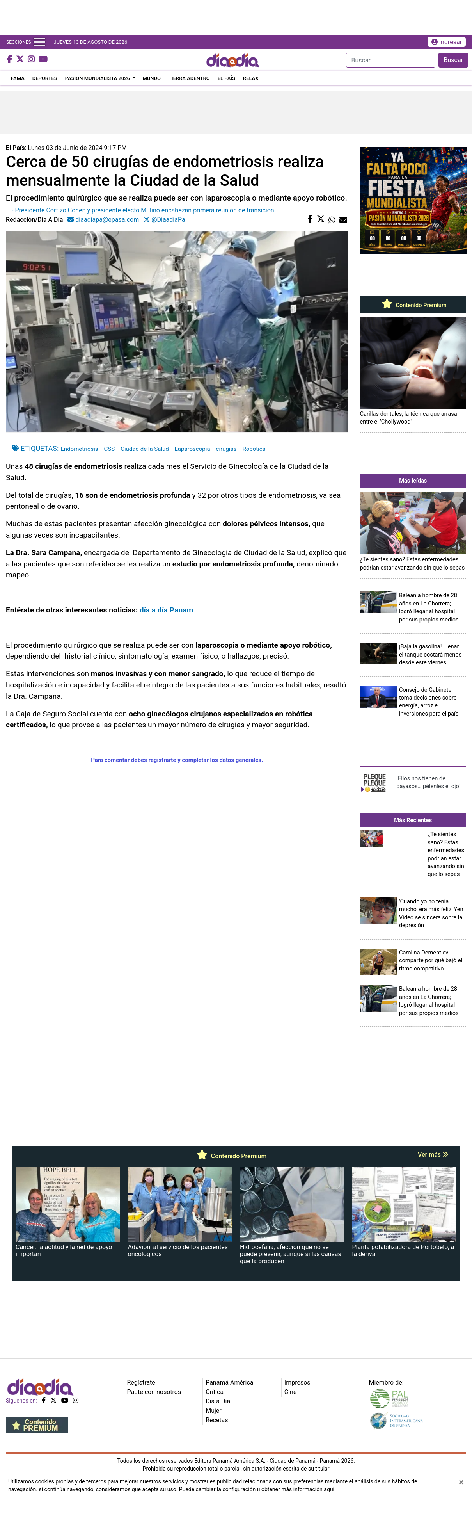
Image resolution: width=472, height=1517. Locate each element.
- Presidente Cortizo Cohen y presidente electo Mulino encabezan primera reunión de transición (143, 210)
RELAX (251, 78)
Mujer (214, 1410)
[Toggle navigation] (39, 42)
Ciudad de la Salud (145, 448)
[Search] (390, 60)
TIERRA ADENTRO (189, 78)
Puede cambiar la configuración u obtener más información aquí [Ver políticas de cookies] (256, 1489)
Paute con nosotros (154, 1392)
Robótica (253, 448)
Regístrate (141, 1382)
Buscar (453, 60)
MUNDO (152, 78)
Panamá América (229, 1382)
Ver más (433, 1154)
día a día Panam (166, 609)
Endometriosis (79, 448)
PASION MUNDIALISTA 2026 (98, 78)
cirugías (226, 448)
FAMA (18, 78)
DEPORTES (44, 78)
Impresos (297, 1382)
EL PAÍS (226, 78)
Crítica (215, 1392)
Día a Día (218, 1401)
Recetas (217, 1420)
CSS (109, 448)
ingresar (446, 42)
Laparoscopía (192, 448)
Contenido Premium (413, 305)
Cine (290, 1392)
